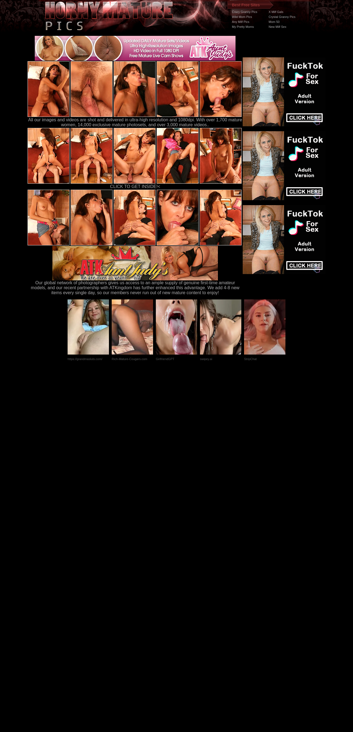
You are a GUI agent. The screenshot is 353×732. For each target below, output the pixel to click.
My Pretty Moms (243, 26)
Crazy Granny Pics (244, 12)
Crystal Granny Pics (282, 16)
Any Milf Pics (240, 21)
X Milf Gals (276, 12)
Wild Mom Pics (242, 16)
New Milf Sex (277, 26)
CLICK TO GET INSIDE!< (135, 186)
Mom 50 (274, 21)
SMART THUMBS (186, 627)
